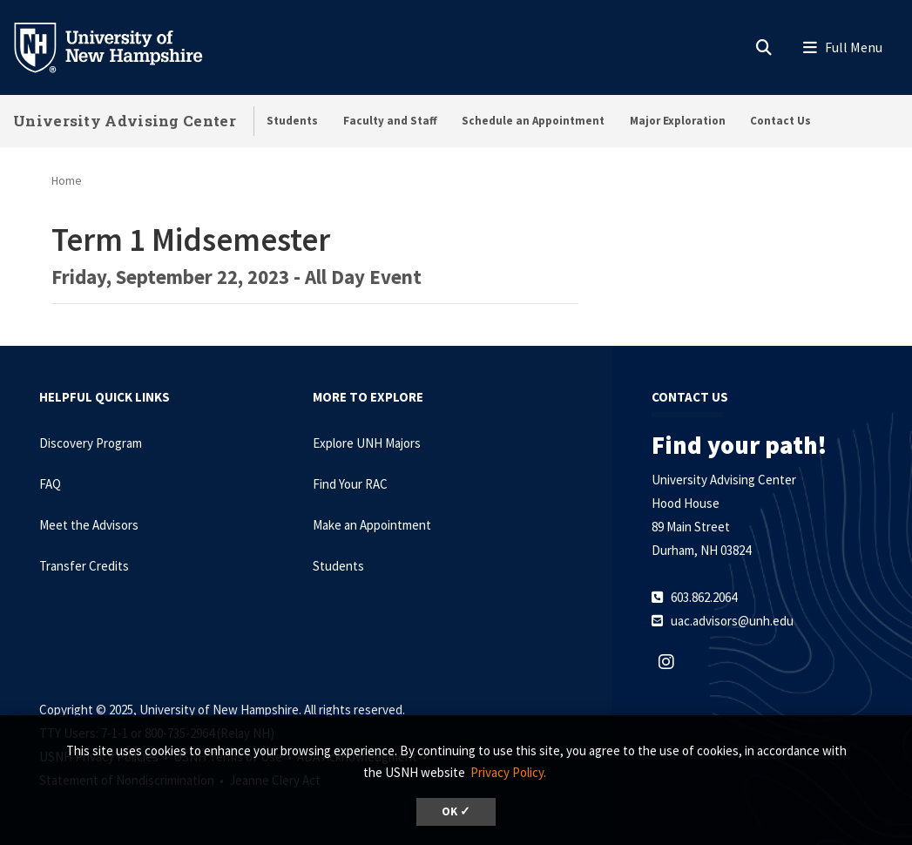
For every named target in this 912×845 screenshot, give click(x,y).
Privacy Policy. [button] (508, 772)
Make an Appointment (372, 525)
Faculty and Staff (390, 120)
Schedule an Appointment (533, 120)
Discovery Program (90, 443)
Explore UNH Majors (367, 443)
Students (292, 120)
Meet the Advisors (88, 525)
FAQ (50, 484)
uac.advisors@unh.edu (732, 620)
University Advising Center (124, 121)
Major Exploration (678, 120)
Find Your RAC (350, 484)
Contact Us (780, 120)
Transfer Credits (84, 566)
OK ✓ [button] (456, 811)
